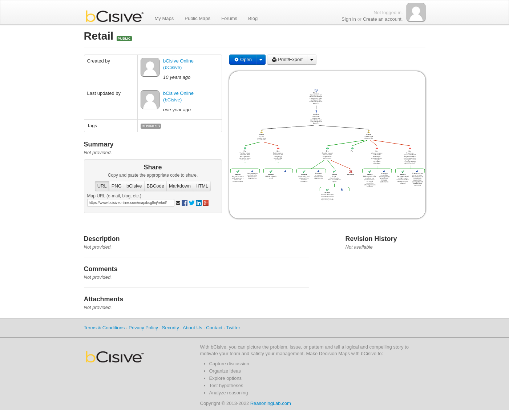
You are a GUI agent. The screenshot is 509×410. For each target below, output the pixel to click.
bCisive (134, 186)
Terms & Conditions (104, 327)
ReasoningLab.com (270, 403)
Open (243, 59)
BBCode (155, 186)
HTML (201, 186)
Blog (253, 18)
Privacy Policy (143, 327)
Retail (100, 36)
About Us (192, 327)
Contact (214, 327)
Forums (229, 18)
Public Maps (197, 18)
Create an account (382, 19)
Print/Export (287, 59)
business (151, 126)
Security (170, 327)
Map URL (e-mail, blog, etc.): (115, 195)
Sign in (349, 19)
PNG (117, 186)
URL (102, 186)
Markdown (180, 186)
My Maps (164, 18)
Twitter (233, 327)
